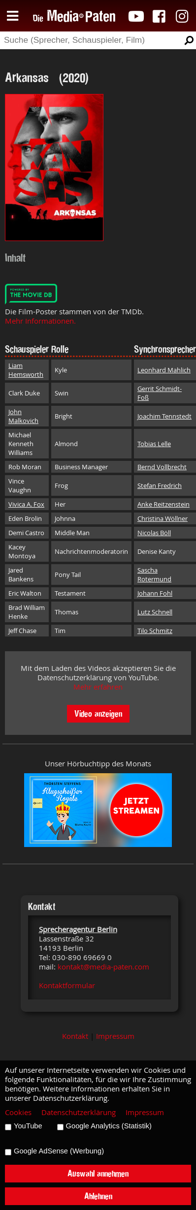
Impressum (115, 1036)
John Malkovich (23, 416)
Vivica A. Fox (26, 504)
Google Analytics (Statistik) (109, 1126)
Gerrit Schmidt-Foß (159, 393)
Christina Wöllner (162, 518)
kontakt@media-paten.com (103, 966)
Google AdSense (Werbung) (59, 1151)
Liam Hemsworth (25, 370)
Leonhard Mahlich (164, 369)
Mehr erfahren (98, 687)
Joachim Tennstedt (164, 416)
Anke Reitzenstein (163, 504)
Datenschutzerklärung (78, 1112)
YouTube (28, 1126)
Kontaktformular (67, 985)
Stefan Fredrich (159, 485)
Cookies (18, 1112)
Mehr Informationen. (40, 321)
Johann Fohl (154, 593)
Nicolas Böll (154, 532)
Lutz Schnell (154, 611)
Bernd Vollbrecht (162, 466)
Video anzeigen (98, 713)
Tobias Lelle (154, 443)
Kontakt (75, 1036)
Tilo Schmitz (154, 630)
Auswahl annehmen (98, 1173)
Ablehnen (98, 1196)
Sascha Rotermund (154, 574)
